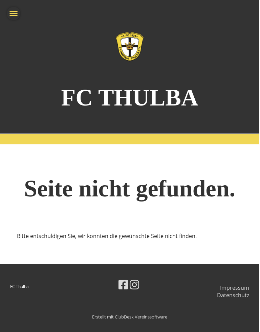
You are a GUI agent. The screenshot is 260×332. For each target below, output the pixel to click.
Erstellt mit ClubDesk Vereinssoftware (129, 317)
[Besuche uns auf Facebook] (123, 284)
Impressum (234, 287)
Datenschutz (233, 295)
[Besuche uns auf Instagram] (134, 284)
